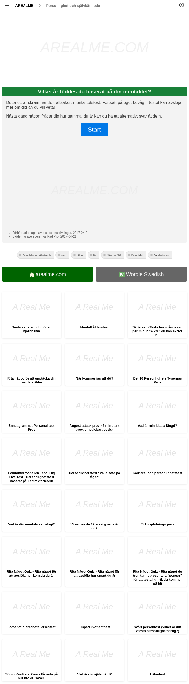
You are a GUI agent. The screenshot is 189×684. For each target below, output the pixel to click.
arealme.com (48, 274)
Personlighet (137, 255)
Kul (95, 255)
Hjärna (80, 255)
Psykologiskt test (161, 255)
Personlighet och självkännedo (73, 5)
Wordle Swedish (141, 274)
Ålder (63, 255)
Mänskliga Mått (114, 255)
